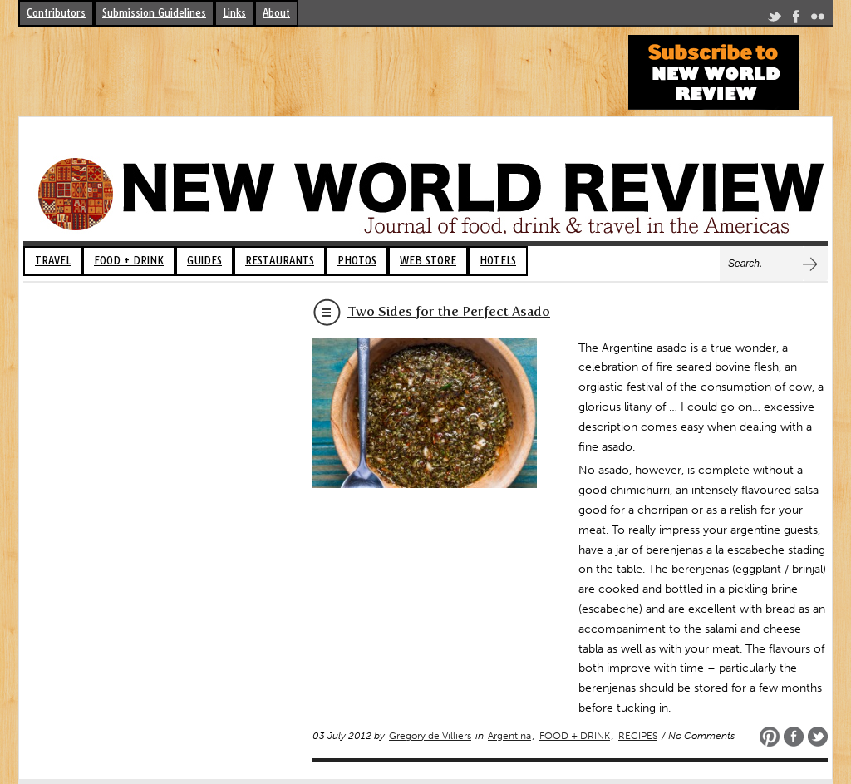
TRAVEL (53, 260)
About (276, 13)
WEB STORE (428, 260)
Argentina (509, 736)
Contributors (56, 13)
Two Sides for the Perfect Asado (448, 311)
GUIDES (204, 260)
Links (234, 13)
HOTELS (498, 260)
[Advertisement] (320, 72)
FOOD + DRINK (129, 260)
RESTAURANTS (279, 260)
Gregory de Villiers (430, 736)
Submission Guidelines (154, 13)
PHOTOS (356, 260)
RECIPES (637, 736)
